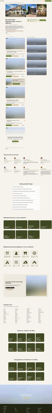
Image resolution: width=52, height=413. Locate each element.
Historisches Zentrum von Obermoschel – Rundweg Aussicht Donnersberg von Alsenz (15, 30)
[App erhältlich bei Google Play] (12, 287)
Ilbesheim (16, 316)
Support (38, 410)
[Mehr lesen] (6, 32)
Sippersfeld (28, 309)
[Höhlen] (25, 263)
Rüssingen (16, 313)
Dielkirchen (5, 316)
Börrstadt (16, 321)
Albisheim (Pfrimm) (28, 315)
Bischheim (39, 316)
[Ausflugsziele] (7, 254)
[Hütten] (7, 263)
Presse (27, 409)
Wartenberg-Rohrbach (29, 321)
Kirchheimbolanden (29, 308)
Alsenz (4, 320)
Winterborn (5, 321)
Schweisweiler (39, 309)
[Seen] (16, 263)
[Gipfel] (34, 263)
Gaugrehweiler (16, 319)
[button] (33, 0)
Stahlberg (4, 319)
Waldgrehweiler (39, 320)
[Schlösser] (25, 254)
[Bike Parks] (34, 254)
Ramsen (4, 309)
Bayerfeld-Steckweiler (29, 317)
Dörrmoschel (39, 321)
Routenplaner (5, 410)
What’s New (27, 410)
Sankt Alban (5, 317)
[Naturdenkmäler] (16, 254)
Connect (16, 410)
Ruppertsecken (39, 315)
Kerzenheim (5, 313)
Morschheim (39, 313)
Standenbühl (16, 309)
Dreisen (27, 319)
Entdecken (5, 409)
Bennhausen (39, 308)
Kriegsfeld (39, 317)
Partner (15, 409)
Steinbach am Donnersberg (41, 312)
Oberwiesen (16, 320)
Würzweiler (16, 315)
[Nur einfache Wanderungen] (11, 36)
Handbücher (39, 409)
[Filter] (6, 36)
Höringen (39, 319)
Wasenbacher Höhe (29, 313)
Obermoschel (28, 316)
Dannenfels (5, 308)
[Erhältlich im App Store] (7, 287)
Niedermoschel (5, 312)
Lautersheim (5, 315)
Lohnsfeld (28, 320)
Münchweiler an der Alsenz (29, 312)
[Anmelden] (18, 142)
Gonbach (16, 312)
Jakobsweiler (16, 308)
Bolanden (16, 317)
